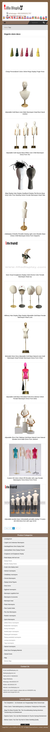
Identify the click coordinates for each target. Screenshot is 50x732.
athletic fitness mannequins (11, 622)
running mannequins (9, 640)
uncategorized (8, 539)
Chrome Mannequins (10, 578)
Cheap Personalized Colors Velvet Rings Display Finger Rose (25, 71)
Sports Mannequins (9, 619)
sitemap (46, 727)
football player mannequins (11, 631)
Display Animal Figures (10, 582)
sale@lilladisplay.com (17, 16)
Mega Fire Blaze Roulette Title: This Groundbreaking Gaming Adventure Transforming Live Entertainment (23, 711)
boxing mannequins (9, 628)
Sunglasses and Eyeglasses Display (14, 554)
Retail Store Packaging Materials (13, 650)
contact (41, 727)
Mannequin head (8, 601)
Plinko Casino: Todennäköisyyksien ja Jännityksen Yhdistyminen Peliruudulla (25, 706)
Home (6, 27)
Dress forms (7, 585)
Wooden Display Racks (10, 564)
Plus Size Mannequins (10, 612)
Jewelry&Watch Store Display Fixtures (14, 550)
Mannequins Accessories (11, 597)
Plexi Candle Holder (9, 608)
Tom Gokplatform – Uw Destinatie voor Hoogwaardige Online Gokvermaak (24, 703)
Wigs (5, 657)
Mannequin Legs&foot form (11, 593)
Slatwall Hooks (8, 654)
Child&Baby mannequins (11, 574)
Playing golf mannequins (11, 634)
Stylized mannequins (10, 646)
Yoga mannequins (9, 643)
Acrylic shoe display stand (11, 567)
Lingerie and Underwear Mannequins (14, 542)
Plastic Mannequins (9, 604)
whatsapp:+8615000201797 (20, 13)
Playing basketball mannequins (12, 637)
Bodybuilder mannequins (11, 625)
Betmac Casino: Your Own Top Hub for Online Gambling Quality (21, 719)
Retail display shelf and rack (11, 557)
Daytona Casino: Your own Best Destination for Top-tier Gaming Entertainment (25, 716)
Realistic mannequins (10, 615)
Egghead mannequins (10, 589)
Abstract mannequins (10, 571)
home (36, 727)
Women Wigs (7, 661)
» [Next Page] (19, 528)
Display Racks (8, 561)
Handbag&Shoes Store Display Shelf (14, 546)
